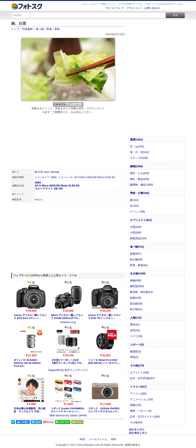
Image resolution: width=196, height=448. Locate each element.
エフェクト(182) (139, 372)
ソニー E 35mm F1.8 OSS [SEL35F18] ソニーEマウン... (104, 361)
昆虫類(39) (136, 303)
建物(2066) (136, 166)
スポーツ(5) (137, 344)
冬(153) (134, 205)
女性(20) (135, 330)
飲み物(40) (136, 259)
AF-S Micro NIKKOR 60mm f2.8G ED (94, 177)
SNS (113, 439)
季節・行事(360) (139, 193)
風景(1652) (136, 139)
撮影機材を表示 (138, 432)
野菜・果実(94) (139, 265)
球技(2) (134, 357)
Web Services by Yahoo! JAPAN (68, 415)
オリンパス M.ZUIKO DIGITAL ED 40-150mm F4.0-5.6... (27, 363)
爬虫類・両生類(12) (141, 291)
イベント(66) (137, 211)
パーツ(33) (136, 336)
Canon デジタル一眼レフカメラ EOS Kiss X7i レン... (30, 316)
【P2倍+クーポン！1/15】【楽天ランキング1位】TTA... (67, 361)
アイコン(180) (138, 393)
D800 (54, 177)
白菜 (40, 171)
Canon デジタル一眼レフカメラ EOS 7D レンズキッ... (104, 316)
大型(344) (135, 226)
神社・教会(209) (139, 179)
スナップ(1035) (139, 157)
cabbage (54, 171)
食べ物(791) (137, 246)
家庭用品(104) (138, 238)
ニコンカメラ (42, 177)
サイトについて (115, 8)
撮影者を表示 (136, 429)
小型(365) (135, 232)
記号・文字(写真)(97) (142, 378)
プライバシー (134, 8)
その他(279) (137, 365)
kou (37, 199)
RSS (82, 439)
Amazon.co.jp (68, 322)
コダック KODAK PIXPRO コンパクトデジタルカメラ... (103, 410)
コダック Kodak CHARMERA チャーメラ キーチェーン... (67, 410)
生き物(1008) (137, 273)
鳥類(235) (135, 297)
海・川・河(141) (139, 152)
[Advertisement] (68, 142)
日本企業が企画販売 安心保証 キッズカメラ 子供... (29, 410)
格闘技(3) (135, 351)
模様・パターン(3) (140, 410)
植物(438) (135, 280)
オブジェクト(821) (141, 219)
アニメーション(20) (141, 399)
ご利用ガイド (60, 112)
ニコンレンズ (65, 177)
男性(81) (135, 324)
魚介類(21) (136, 309)
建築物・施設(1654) (141, 184)
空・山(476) (137, 146)
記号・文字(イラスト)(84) (145, 416)
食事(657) (135, 253)
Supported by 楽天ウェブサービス (68, 370)
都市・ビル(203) (139, 173)
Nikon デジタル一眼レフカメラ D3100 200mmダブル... (67, 316)
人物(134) (135, 317)
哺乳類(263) (137, 286)
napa (46, 171)
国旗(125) (135, 404)
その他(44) (136, 422)
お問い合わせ (152, 8)
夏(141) (134, 199)
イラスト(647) (138, 386)
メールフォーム (98, 439)
